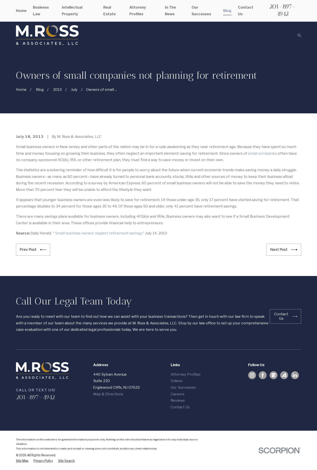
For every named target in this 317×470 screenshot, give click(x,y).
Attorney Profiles (185, 374)
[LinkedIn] (295, 375)
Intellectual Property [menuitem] (72, 10)
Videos (176, 381)
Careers (177, 394)
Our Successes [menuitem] (201, 10)
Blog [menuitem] (227, 10)
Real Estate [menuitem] (109, 10)
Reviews (178, 400)
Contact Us (180, 407)
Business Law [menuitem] (41, 10)
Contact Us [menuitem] (245, 10)
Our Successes (183, 387)
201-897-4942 (282, 10)
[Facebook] (262, 375)
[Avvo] (284, 375)
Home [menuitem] (21, 10)
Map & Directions (108, 394)
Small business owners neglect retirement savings (98, 233)
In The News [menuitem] (170, 10)
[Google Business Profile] (273, 375)
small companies (262, 153)
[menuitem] (22, 461)
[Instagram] (252, 375)
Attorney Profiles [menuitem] (137, 10)
